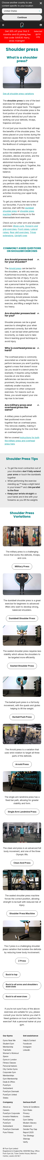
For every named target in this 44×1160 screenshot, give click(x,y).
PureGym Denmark (11, 1091)
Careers (6, 1110)
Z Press (22, 961)
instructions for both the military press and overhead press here (22, 440)
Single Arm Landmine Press (22, 811)
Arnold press (15, 268)
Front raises (23, 229)
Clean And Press (22, 863)
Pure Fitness (8, 1132)
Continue (22, 17)
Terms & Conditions (31, 1107)
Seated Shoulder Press (22, 666)
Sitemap (26, 1139)
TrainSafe (7, 1050)
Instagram (27, 1047)
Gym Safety (28, 1119)
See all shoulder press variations (18, 93)
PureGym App (9, 1119)
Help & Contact (29, 1040)
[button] (22, 260)
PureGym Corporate (11, 1113)
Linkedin (26, 1050)
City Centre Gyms (10, 1069)
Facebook (27, 1043)
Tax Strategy (28, 1135)
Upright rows (20, 235)
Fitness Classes (9, 1063)
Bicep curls (18, 226)
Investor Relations (10, 1116)
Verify (25, 1142)
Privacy (26, 1113)
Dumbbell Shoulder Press (22, 618)
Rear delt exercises (19, 232)
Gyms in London (10, 1059)
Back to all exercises (16, 996)
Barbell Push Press (22, 717)
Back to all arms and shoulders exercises (22, 985)
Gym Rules (27, 1110)
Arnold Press (22, 764)
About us (7, 1107)
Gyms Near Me (9, 1040)
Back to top (11, 974)
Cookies (26, 1116)
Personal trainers (10, 1066)
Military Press (22, 566)
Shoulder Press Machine (22, 913)
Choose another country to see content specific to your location (17, 4)
